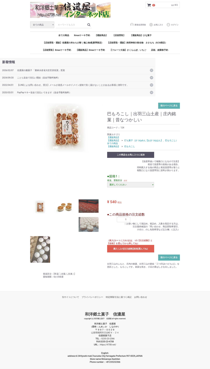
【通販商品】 (101, 35)
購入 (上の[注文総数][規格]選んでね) (130, 249)
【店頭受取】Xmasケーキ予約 (56, 50)
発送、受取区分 (114, 180)
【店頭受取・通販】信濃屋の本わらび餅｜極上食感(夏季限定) (72, 42)
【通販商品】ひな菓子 (141, 35)
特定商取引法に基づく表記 (119, 297)
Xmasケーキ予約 (82, 35)
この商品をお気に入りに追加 (131, 154)
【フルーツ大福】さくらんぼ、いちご (128, 50)
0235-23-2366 (108, 338)
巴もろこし (129, 146)
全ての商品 (63, 35)
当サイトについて (70, 297)
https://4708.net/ (108, 344)
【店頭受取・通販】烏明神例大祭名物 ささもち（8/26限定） (137, 42)
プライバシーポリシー (92, 297)
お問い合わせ (140, 297)
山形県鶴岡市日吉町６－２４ (105, 332)
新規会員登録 (138, 25)
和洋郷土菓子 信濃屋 (105, 314)
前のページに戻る (169, 105)
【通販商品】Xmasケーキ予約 (90, 50)
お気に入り (156, 25)
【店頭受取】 (118, 35)
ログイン (172, 25)
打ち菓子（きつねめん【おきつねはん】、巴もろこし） (151, 140)
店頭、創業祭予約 (159, 50)
